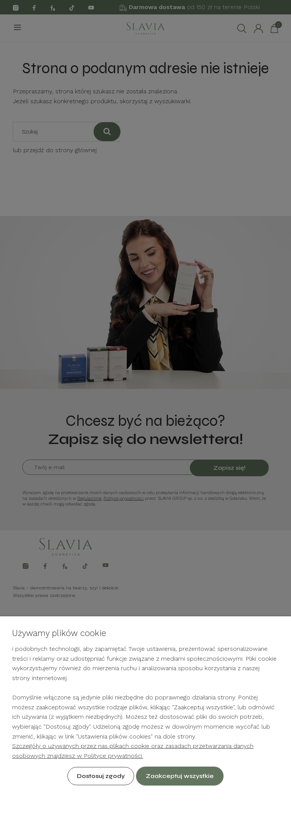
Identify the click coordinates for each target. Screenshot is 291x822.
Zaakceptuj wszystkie (180, 775)
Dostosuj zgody (101, 775)
